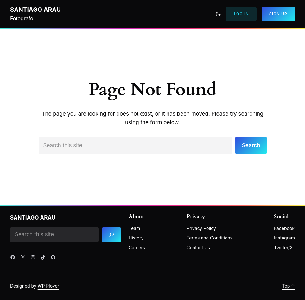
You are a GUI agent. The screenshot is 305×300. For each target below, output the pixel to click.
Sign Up (278, 13)
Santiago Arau (35, 9)
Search (251, 145)
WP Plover (48, 286)
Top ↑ (288, 286)
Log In (241, 13)
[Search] (111, 234)
